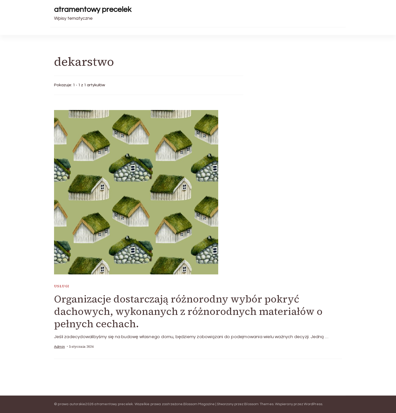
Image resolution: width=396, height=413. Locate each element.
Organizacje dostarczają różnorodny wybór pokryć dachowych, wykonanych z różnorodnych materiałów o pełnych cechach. (188, 311)
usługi (61, 286)
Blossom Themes (259, 404)
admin (59, 347)
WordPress (313, 404)
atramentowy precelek (92, 9)
